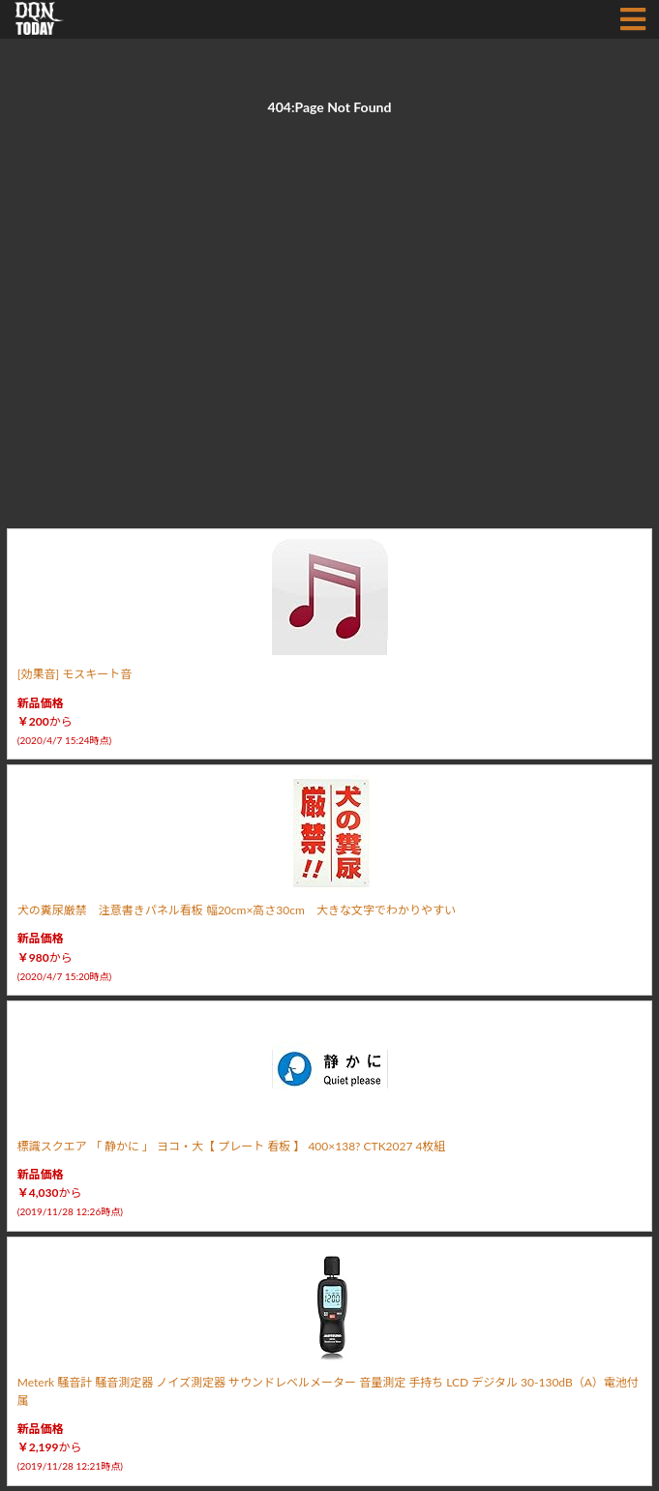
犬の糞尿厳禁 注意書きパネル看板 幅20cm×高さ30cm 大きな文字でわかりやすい (236, 910)
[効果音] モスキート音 (74, 674)
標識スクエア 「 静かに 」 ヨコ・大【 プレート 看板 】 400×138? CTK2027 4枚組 (231, 1146)
